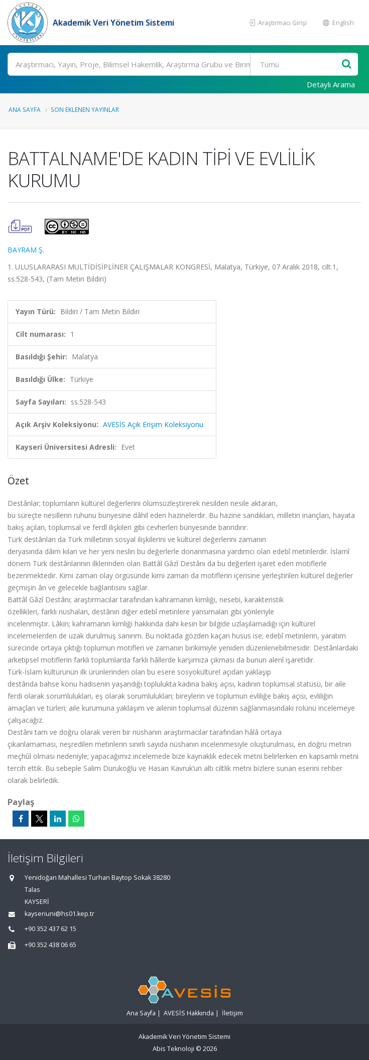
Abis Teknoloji (173, 1048)
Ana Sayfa (25, 109)
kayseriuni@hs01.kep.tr (59, 913)
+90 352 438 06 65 (50, 945)
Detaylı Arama (331, 84)
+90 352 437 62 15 (50, 928)
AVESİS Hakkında (189, 1013)
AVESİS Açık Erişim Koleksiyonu (153, 424)
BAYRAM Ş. (26, 249)
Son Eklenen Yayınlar (85, 109)
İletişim (232, 1013)
